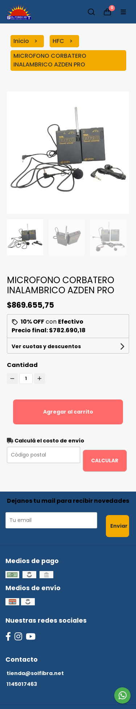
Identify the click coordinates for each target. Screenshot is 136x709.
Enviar (119, 525)
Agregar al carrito (68, 411)
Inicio (21, 41)
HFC (59, 41)
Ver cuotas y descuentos (46, 346)
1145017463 (22, 684)
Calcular (104, 460)
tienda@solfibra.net (35, 673)
